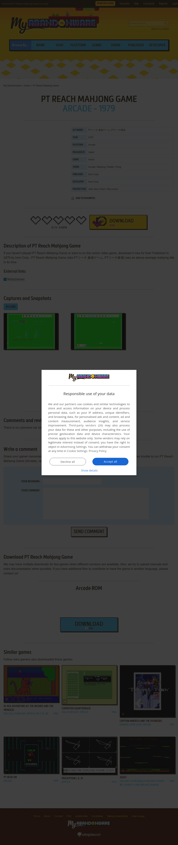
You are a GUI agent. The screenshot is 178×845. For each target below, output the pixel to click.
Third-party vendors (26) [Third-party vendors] (86, 425)
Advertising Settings (73, 447)
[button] (89, 470)
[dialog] (89, 422)
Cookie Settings (77, 451)
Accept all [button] (110, 461)
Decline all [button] (68, 462)
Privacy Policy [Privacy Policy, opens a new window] (98, 451)
